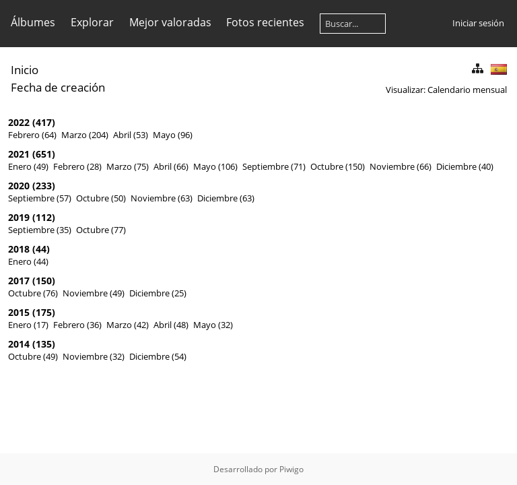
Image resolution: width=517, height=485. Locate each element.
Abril (122, 135)
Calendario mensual (467, 90)
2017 (19, 280)
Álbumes (33, 22)
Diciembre (456, 166)
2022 (19, 122)
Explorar (92, 22)
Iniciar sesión (478, 23)
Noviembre (392, 166)
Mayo (164, 135)
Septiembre (265, 166)
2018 (19, 249)
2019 (19, 217)
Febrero (24, 135)
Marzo (74, 135)
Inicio (24, 69)
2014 (19, 343)
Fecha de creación (58, 87)
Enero (20, 166)
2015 (19, 312)
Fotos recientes (265, 22)
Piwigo (291, 469)
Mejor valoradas (170, 22)
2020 (19, 185)
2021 (19, 154)
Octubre (326, 166)
